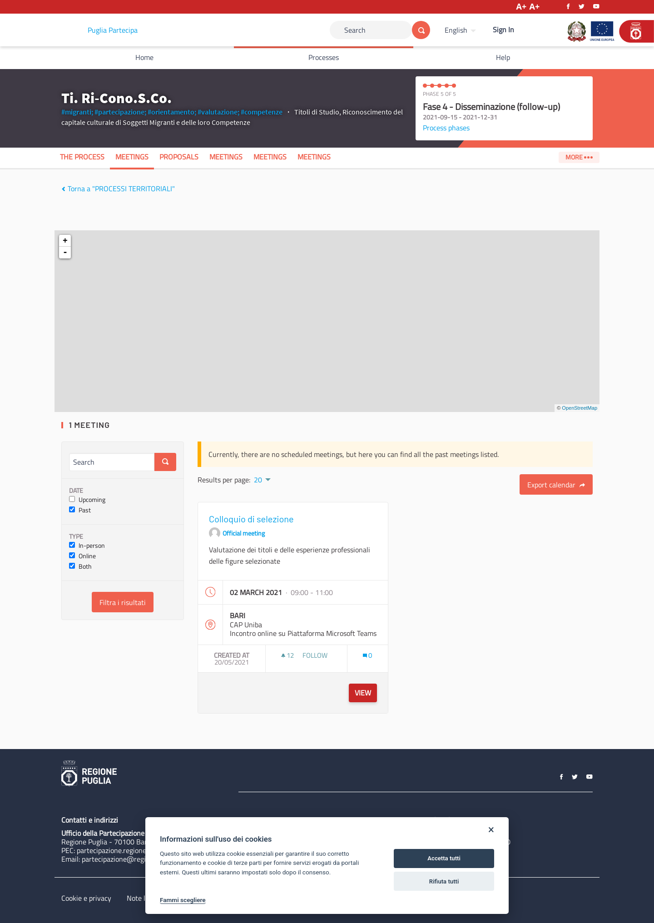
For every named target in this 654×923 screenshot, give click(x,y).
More (578, 157)
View (363, 692)
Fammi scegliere (183, 899)
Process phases (446, 127)
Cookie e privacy (86, 898)
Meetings (132, 156)
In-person (87, 546)
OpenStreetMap (579, 408)
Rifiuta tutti (444, 881)
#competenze (261, 111)
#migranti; (77, 111)
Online (82, 556)
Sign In (503, 29)
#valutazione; (218, 111)
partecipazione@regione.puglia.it (132, 859)
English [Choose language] (456, 30)
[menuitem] (461, 30)
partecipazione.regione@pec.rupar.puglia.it (142, 850)
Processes (323, 57)
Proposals (178, 156)
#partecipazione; (120, 111)
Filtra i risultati (122, 602)
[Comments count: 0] (367, 655)
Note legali (143, 898)
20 (258, 479)
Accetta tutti (444, 858)
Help (503, 57)
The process (82, 156)
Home (144, 57)
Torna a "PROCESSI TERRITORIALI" (118, 188)
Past (80, 510)
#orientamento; (172, 111)
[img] (63, 189)
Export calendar (556, 484)
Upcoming (87, 500)
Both (80, 567)
